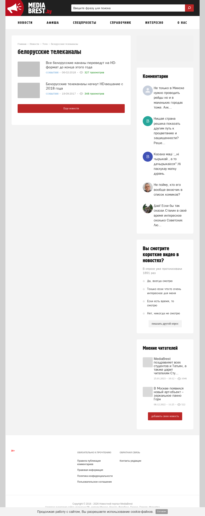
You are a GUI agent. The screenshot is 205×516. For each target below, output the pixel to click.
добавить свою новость (165, 416)
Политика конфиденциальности (95, 476)
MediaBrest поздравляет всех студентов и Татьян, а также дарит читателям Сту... (170, 366)
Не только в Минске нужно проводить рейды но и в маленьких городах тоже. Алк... (169, 97)
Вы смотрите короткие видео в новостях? (161, 255)
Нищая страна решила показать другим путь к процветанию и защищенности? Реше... (167, 131)
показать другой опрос (165, 323)
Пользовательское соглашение (94, 481)
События (52, 72)
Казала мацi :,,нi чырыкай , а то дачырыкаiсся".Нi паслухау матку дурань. (167, 163)
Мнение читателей (160, 348)
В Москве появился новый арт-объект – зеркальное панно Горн (169, 394)
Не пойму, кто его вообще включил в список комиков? (168, 189)
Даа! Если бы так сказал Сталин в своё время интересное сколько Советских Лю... (170, 215)
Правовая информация (90, 470)
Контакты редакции (130, 460)
